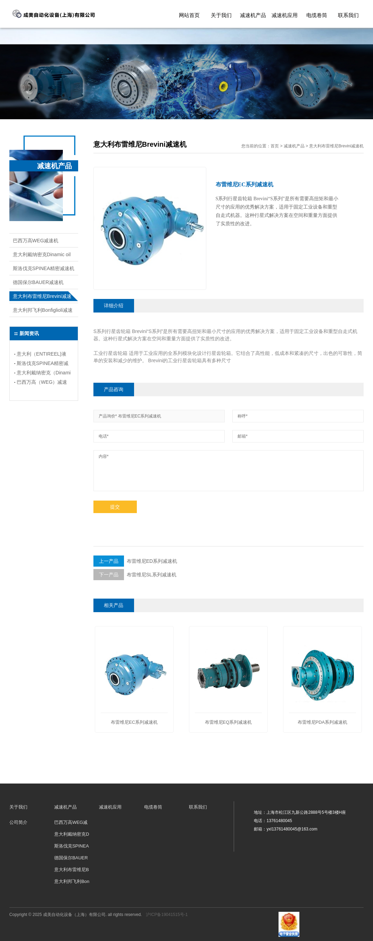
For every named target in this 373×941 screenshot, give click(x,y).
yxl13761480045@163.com (291, 829)
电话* (104, 436)
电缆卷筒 (316, 15)
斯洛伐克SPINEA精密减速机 (43, 268)
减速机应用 (285, 15)
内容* (104, 456)
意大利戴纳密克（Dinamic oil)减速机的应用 (44, 374)
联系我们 (348, 15)
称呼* (243, 416)
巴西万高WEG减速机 (35, 240)
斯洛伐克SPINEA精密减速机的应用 (42, 364)
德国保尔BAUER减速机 (38, 282)
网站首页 (189, 15)
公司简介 (18, 822)
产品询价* (108, 416)
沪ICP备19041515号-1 (167, 914)
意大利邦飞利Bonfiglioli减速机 (43, 312)
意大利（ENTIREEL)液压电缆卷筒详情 (41, 355)
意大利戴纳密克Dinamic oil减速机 (42, 256)
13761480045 (279, 820)
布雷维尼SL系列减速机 (134, 574)
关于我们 (221, 15)
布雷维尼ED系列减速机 (135, 561)
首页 (275, 146)
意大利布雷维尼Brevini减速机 (42, 298)
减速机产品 (253, 15)
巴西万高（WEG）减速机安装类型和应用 (42, 383)
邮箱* (243, 436)
